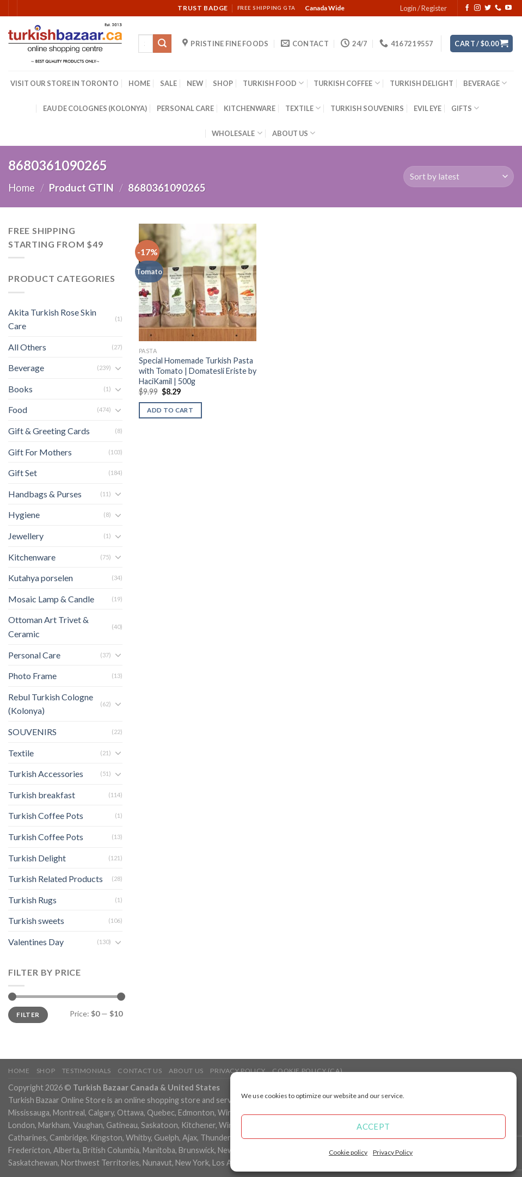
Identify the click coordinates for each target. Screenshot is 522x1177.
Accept (373, 1126)
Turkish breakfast (41, 795)
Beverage (26, 367)
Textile (21, 753)
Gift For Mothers (40, 452)
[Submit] (162, 43)
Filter (27, 1014)
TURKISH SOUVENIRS (367, 108)
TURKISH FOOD (273, 83)
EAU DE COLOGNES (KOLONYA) (95, 108)
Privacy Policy (393, 1152)
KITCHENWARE (249, 108)
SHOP (223, 83)
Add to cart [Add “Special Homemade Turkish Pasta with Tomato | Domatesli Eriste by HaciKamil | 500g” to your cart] (170, 410)
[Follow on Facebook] (467, 8)
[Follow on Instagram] (477, 8)
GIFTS (465, 108)
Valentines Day (36, 941)
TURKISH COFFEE (346, 83)
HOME (139, 83)
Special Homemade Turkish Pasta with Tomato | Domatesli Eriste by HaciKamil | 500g (197, 370)
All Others (27, 347)
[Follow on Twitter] (487, 8)
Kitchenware (32, 557)
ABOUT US (293, 133)
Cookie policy (348, 1152)
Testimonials (86, 1071)
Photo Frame (32, 675)
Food (17, 409)
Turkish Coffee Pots (45, 815)
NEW (195, 83)
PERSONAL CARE (185, 108)
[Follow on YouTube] (508, 8)
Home (21, 188)
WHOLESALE (237, 133)
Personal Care (34, 655)
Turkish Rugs (32, 900)
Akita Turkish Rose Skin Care (52, 319)
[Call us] (498, 8)
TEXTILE (303, 108)
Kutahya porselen (40, 577)
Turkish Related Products (55, 878)
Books (20, 389)
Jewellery (26, 536)
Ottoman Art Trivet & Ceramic (48, 626)
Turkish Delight (37, 858)
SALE (168, 83)
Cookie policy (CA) (307, 1071)
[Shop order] (458, 176)
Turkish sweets (36, 920)
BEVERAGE (485, 83)
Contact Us (140, 1071)
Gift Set (22, 472)
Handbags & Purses (45, 494)
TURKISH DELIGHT (421, 83)
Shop (45, 1071)
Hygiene (24, 514)
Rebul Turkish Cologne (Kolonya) (50, 704)
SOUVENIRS (32, 731)
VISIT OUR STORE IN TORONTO (64, 83)
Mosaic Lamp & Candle (51, 599)
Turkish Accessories (45, 773)
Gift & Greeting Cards (49, 431)
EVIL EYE (427, 108)
